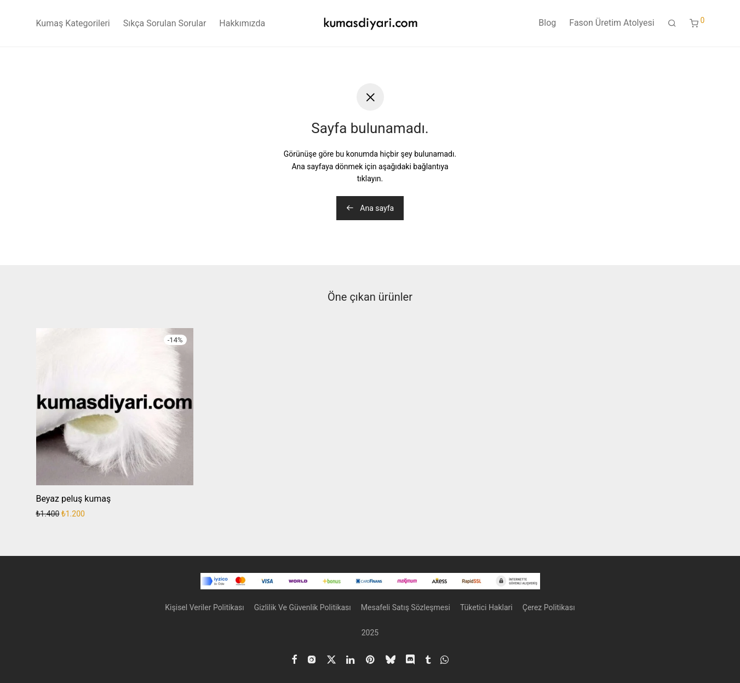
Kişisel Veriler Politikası (204, 607)
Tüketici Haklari (486, 607)
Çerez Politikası (549, 607)
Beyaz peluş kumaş (73, 498)
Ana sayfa (370, 208)
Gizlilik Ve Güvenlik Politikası (302, 607)
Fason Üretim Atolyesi (611, 23)
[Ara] (672, 23)
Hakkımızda (242, 23)
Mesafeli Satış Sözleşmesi (405, 607)
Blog (547, 23)
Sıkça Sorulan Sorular (164, 23)
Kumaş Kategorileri (73, 23)
